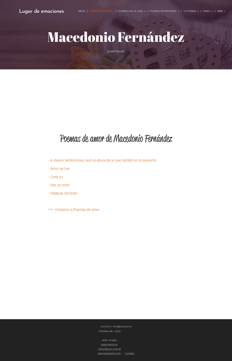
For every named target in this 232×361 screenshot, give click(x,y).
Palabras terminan (63, 193)
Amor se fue (60, 168)
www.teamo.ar (109, 344)
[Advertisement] (116, 95)
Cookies (129, 353)
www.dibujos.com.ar (109, 348)
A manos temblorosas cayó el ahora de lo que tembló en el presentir (103, 160)
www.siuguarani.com (109, 353)
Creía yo (56, 177)
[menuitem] (83, 11)
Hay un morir (60, 185)
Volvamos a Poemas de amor (77, 209)
